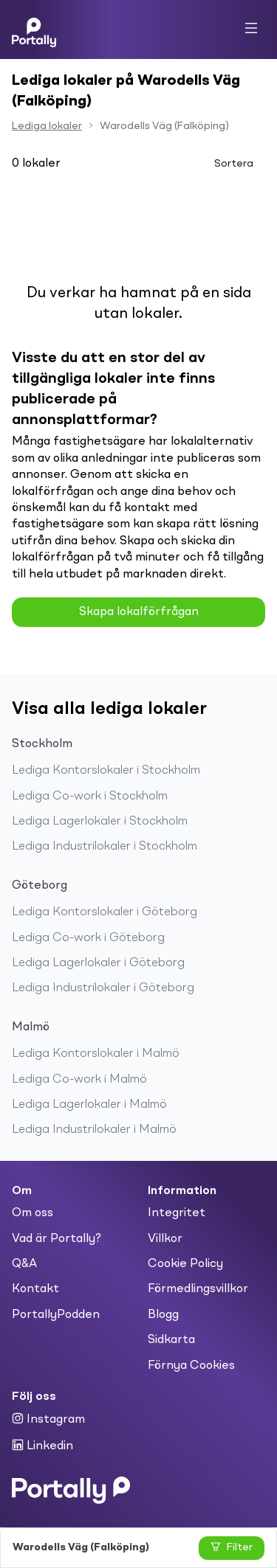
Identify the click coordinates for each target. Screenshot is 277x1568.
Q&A (24, 1264)
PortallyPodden (56, 1315)
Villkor (165, 1239)
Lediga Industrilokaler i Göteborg (103, 988)
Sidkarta (171, 1340)
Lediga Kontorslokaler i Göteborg (104, 912)
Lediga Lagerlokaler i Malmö (89, 1105)
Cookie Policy (185, 1264)
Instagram (48, 1419)
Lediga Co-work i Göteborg (88, 938)
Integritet (176, 1213)
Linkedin (42, 1445)
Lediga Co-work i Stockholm (90, 796)
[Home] (34, 29)
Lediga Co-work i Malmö (79, 1080)
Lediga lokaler (47, 126)
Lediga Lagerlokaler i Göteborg (98, 963)
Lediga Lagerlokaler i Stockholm (100, 822)
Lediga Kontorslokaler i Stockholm (106, 771)
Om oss (32, 1213)
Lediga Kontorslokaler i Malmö (95, 1054)
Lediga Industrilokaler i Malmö (94, 1130)
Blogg (163, 1315)
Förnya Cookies (191, 1366)
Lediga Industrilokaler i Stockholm (104, 847)
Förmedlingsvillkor (198, 1289)
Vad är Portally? (56, 1239)
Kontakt (35, 1289)
